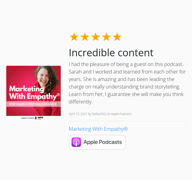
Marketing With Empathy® (98, 129)
